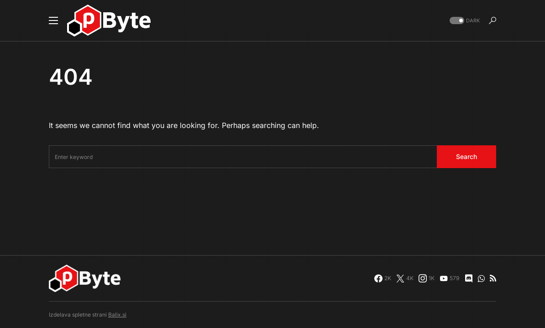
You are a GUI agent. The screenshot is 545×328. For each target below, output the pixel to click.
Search (466, 156)
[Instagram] (427, 278)
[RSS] (493, 278)
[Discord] (469, 278)
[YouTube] (449, 278)
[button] (53, 20)
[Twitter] (405, 278)
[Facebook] (382, 278)
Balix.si (117, 314)
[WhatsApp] (481, 278)
